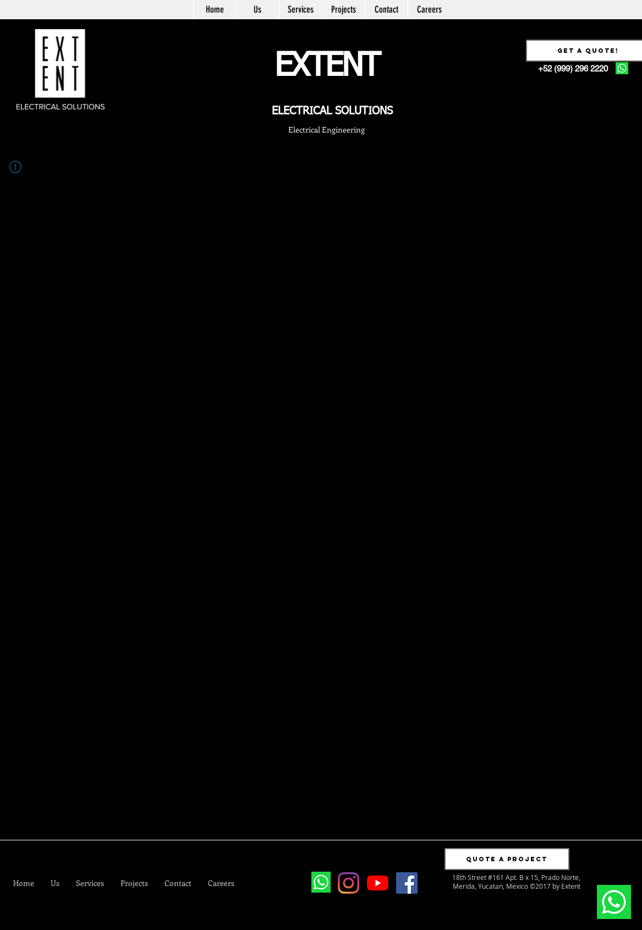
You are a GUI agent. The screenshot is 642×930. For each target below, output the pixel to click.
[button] (507, 859)
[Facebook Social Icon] (407, 883)
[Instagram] (348, 883)
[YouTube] (377, 883)
